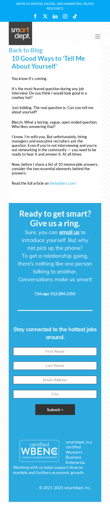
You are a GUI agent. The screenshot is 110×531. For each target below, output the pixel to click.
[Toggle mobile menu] (98, 36)
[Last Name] (55, 365)
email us (69, 232)
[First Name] (55, 351)
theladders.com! (63, 183)
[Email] (55, 380)
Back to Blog (26, 50)
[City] (55, 394)
